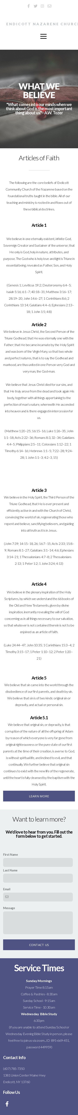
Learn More (39, 796)
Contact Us (39, 945)
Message (9, 908)
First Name (10, 854)
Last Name (10, 870)
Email (6, 889)
